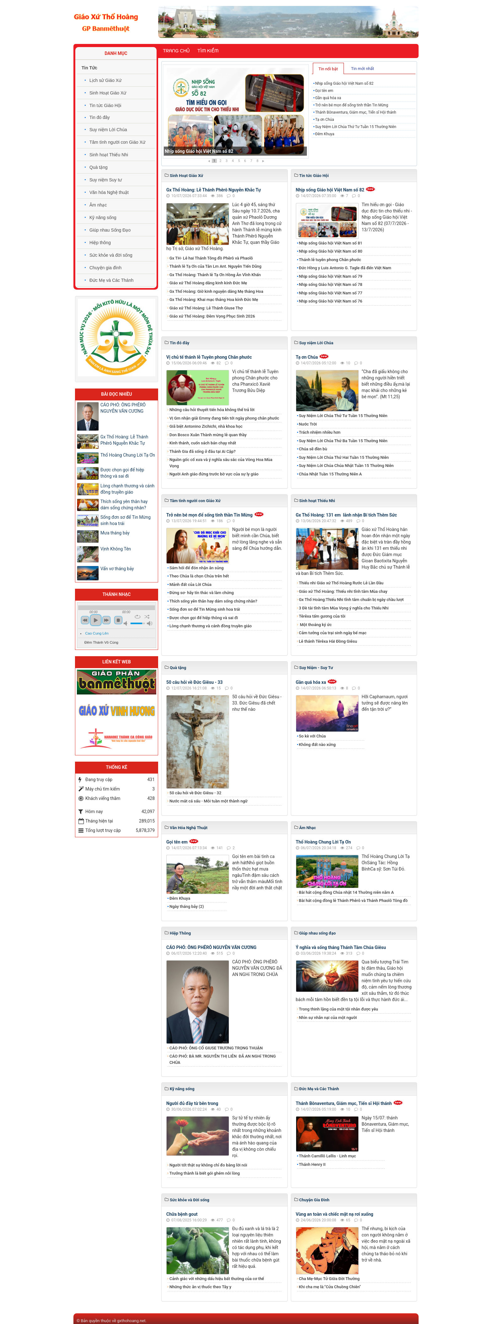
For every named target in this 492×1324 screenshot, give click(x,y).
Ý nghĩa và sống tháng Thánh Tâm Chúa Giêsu (341, 947)
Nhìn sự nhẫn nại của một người (328, 1017)
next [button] (106, 620)
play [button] (95, 620)
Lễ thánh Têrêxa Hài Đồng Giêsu (328, 641)
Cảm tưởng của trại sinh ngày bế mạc (333, 632)
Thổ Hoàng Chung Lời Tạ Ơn (323, 841)
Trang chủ (176, 51)
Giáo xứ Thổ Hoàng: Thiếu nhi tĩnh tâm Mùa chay (343, 591)
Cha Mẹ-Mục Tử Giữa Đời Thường (329, 1278)
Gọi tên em (324, 90)
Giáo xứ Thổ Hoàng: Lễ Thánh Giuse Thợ (206, 308)
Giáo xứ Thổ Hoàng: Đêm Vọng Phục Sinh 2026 (212, 316)
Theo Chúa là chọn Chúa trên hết (199, 576)
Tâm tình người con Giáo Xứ (117, 142)
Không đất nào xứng (317, 744)
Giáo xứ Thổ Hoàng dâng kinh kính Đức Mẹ (208, 283)
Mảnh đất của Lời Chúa (190, 584)
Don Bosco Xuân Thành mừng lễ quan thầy (208, 434)
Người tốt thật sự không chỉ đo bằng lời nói (208, 1165)
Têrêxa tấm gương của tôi (322, 616)
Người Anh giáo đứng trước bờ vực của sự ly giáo (214, 474)
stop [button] (118, 620)
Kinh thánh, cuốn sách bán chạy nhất (202, 443)
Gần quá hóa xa (328, 98)
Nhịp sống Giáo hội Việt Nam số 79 (330, 276)
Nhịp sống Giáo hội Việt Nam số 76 (330, 301)
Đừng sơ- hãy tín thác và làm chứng (201, 592)
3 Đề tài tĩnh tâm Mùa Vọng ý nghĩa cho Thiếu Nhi (344, 608)
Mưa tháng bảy (115, 532)
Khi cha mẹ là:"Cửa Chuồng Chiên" (330, 1286)
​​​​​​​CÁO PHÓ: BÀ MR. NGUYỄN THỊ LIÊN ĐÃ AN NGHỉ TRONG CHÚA (222, 1059)
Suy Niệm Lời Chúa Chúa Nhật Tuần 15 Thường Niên (346, 465)
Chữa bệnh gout (182, 1214)
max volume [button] (149, 623)
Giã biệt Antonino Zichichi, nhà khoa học (206, 426)
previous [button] (85, 620)
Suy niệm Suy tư (105, 179)
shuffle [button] (147, 616)
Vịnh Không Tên (116, 548)
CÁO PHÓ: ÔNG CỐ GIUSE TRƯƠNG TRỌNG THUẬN (216, 1048)
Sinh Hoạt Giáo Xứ (107, 92)
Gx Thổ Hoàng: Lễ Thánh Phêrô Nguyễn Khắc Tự (213, 189)
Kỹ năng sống (102, 217)
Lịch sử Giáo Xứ (105, 80)
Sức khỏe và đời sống (110, 255)
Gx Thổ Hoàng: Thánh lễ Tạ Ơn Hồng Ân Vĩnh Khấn (215, 274)
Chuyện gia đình (105, 267)
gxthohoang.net (131, 1320)
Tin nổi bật (328, 69)
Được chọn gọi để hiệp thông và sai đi (203, 617)
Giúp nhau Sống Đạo (110, 230)
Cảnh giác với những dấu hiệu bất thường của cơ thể (217, 1278)
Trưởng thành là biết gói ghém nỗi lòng (204, 1173)
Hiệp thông (100, 242)
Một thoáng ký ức (315, 624)
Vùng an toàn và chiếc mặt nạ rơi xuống (334, 1214)
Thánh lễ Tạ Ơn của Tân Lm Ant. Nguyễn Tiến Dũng (215, 266)
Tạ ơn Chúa (324, 119)
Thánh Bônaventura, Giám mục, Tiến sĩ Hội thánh (355, 112)
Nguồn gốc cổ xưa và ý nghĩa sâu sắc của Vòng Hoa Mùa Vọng (220, 462)
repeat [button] (138, 616)
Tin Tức (89, 67)
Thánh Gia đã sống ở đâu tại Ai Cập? (202, 451)
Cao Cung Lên (97, 633)
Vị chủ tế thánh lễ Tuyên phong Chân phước (209, 357)
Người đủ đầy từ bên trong (192, 1103)
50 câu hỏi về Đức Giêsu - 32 (195, 793)
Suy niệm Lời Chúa (108, 129)
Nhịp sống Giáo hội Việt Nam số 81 (330, 243)
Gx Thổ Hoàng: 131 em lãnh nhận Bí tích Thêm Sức (346, 514)
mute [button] (126, 623)
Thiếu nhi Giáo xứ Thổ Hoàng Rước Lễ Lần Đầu (341, 583)
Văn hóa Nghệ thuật (109, 192)
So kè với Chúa (312, 736)
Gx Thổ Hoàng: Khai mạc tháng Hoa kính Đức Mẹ (213, 299)
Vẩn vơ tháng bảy (117, 568)
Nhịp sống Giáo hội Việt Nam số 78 (330, 284)
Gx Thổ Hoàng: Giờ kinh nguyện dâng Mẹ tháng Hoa (216, 291)
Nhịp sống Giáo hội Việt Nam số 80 (330, 251)
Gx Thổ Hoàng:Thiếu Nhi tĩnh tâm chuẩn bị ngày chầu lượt (351, 599)
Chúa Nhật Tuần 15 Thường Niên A (330, 474)
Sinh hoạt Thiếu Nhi (108, 154)
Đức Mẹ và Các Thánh (111, 280)
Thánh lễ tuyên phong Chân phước (330, 259)
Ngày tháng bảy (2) (186, 906)
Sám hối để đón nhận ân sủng (196, 568)
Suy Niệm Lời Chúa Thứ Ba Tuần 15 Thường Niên (343, 440)
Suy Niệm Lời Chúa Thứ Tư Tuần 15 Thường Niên (355, 127)
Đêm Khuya (324, 134)
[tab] (328, 68)
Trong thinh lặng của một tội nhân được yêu (338, 1009)
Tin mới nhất (362, 68)
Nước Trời (308, 424)
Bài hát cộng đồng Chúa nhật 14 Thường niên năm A (346, 892)
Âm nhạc (98, 204)
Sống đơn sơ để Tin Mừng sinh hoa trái (204, 609)
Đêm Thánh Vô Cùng (101, 642)
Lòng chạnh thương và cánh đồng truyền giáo (210, 626)
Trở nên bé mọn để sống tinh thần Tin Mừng (351, 105)
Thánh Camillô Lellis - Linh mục (327, 1156)
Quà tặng (98, 167)
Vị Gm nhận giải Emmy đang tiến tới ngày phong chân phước (224, 418)
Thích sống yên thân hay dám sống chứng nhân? (213, 601)
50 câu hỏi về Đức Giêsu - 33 (194, 682)
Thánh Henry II (312, 1164)
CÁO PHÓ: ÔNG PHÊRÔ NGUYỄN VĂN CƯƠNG (211, 947)
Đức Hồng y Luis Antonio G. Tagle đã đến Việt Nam (345, 267)
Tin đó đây (99, 117)
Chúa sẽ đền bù (313, 449)
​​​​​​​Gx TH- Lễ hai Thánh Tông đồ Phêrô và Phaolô (211, 258)
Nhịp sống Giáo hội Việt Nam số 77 (330, 293)
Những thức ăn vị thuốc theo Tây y (200, 1286)
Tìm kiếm (207, 51)
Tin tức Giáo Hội (105, 105)
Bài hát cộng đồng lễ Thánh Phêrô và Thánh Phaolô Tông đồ (353, 900)
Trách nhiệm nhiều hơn (320, 432)
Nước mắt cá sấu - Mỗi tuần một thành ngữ (208, 801)
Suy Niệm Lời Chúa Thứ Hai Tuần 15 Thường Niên (344, 457)
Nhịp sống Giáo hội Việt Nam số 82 (199, 151)
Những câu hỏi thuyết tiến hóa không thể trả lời (211, 409)
